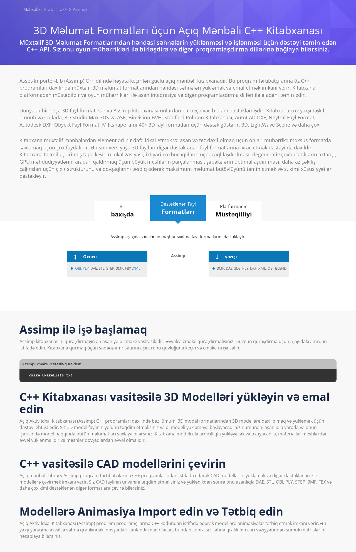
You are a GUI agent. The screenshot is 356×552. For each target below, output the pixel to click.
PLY (86, 268)
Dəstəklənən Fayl (178, 208)
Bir (122, 210)
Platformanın (233, 210)
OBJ (78, 268)
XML (136, 268)
